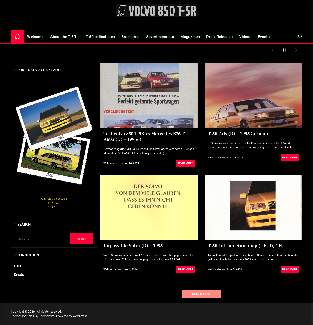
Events (265, 36)
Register (19, 274)
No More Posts (201, 293)
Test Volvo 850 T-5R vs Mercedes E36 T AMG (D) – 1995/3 (144, 136)
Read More (185, 163)
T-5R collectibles (100, 36)
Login (17, 265)
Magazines (190, 36)
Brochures (130, 36)
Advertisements (160, 36)
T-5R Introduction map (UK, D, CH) (246, 246)
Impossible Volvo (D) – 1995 (133, 246)
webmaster (110, 163)
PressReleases (219, 36)
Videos (245, 36)
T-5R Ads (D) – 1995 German (238, 134)
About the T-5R (64, 36)
